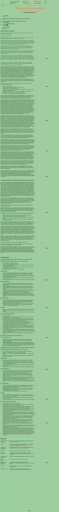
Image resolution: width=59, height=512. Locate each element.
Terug (47, 58)
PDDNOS (7, 25)
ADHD (7, 24)
